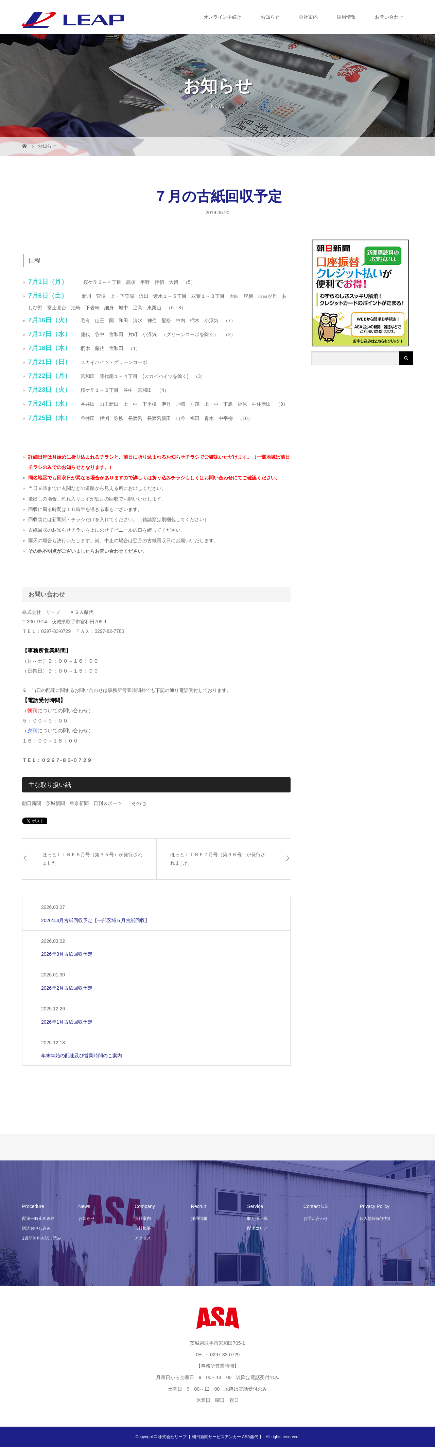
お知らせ (270, 17)
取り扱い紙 (257, 1218)
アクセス (143, 1238)
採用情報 (346, 17)
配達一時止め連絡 (38, 1218)
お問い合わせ (389, 17)
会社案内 (308, 17)
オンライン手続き (223, 17)
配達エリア (257, 1228)
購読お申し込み (36, 1228)
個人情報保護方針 (376, 1218)
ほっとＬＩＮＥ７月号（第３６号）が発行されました (217, 859)
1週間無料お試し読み (41, 1238)
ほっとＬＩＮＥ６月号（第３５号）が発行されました (92, 859)
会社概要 (143, 1228)
